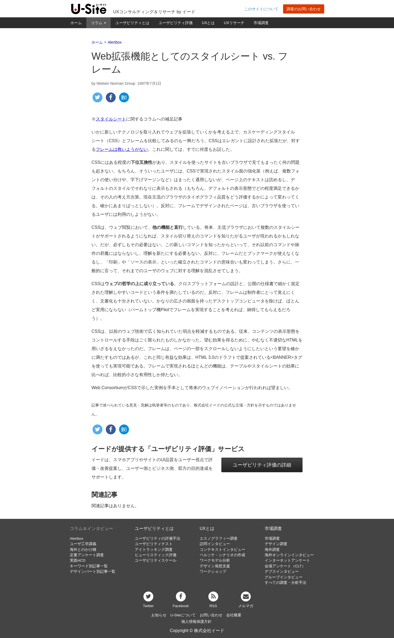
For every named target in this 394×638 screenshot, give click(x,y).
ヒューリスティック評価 (155, 555)
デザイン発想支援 (215, 566)
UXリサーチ (234, 23)
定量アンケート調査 (87, 555)
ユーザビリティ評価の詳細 (262, 465)
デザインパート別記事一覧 (92, 571)
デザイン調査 (276, 544)
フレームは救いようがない (122, 149)
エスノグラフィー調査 (219, 538)
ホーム (76, 23)
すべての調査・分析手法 (285, 583)
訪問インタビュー (215, 544)
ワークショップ (213, 571)
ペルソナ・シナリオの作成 (222, 555)
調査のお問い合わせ (304, 9)
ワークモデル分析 (215, 560)
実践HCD (77, 560)
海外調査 (272, 550)
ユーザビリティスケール (155, 560)
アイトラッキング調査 (154, 550)
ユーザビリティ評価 (176, 23)
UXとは (208, 23)
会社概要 (233, 615)
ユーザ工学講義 (83, 544)
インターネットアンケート (287, 560)
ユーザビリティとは (132, 23)
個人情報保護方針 (196, 622)
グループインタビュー (284, 577)
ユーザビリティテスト (154, 544)
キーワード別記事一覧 (89, 566)
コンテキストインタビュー (222, 550)
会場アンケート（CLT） (285, 566)
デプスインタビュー (282, 571)
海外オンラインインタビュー (289, 555)
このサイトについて (261, 9)
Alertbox (76, 538)
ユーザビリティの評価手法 (157, 538)
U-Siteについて (183, 615)
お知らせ (158, 615)
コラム (98, 23)
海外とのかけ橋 (83, 550)
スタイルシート (111, 119)
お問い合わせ (211, 615)
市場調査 (261, 23)
